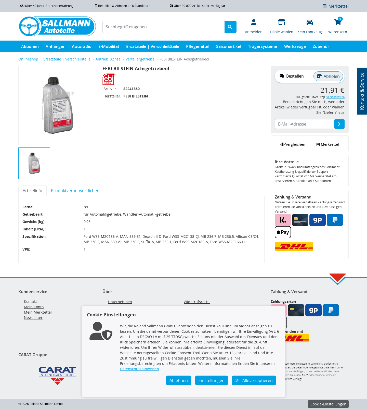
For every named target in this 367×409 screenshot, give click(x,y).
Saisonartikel (228, 48)
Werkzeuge (295, 48)
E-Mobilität (108, 48)
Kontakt (30, 301)
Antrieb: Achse (108, 59)
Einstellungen (212, 380)
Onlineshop (28, 59)
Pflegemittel (197, 48)
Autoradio (81, 48)
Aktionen (30, 48)
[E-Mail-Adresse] (339, 124)
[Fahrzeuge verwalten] (310, 26)
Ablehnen (178, 380)
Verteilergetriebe (140, 59)
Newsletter (33, 317)
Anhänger (55, 48)
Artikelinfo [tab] (32, 190)
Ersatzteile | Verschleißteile (152, 48)
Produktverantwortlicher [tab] (75, 190)
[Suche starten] (231, 27)
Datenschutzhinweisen (139, 368)
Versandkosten (335, 97)
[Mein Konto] (254, 26)
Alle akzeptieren (254, 380)
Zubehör (321, 48)
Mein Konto (34, 306)
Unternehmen (120, 301)
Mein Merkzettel (38, 312)
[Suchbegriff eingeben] (163, 27)
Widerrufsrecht (197, 301)
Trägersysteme (262, 48)
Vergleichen (292, 144)
